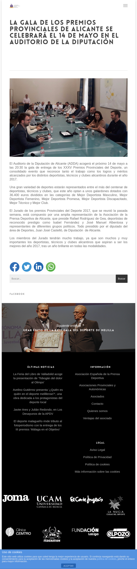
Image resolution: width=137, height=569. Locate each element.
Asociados (97, 396)
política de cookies (106, 559)
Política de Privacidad (97, 457)
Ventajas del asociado (97, 418)
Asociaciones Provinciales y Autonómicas (97, 387)
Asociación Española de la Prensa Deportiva (97, 376)
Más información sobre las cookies (97, 471)
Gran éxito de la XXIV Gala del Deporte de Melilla (68, 327)
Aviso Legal (97, 449)
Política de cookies (97, 464)
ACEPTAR (68, 566)
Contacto (97, 403)
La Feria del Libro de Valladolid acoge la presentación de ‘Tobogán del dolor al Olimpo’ (38, 378)
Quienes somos (97, 411)
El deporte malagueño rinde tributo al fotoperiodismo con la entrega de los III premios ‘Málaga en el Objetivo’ (38, 425)
